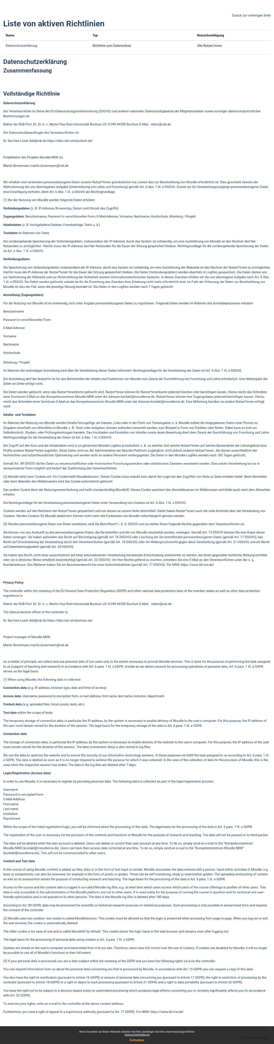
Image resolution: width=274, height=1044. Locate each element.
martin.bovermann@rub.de (49, 166)
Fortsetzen (137, 1040)
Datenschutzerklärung (137, 1034)
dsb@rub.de (37, 141)
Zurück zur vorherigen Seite (251, 15)
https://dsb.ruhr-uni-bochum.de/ (70, 141)
